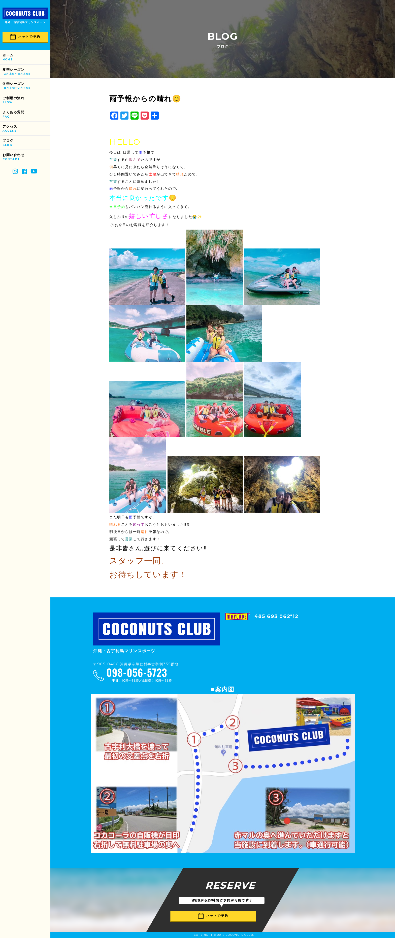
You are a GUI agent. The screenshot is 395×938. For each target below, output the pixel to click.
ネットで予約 (25, 37)
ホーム (26, 57)
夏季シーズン (26, 72)
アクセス (26, 129)
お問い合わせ (26, 157)
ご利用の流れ (26, 100)
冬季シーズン (26, 86)
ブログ (26, 143)
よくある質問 (26, 114)
